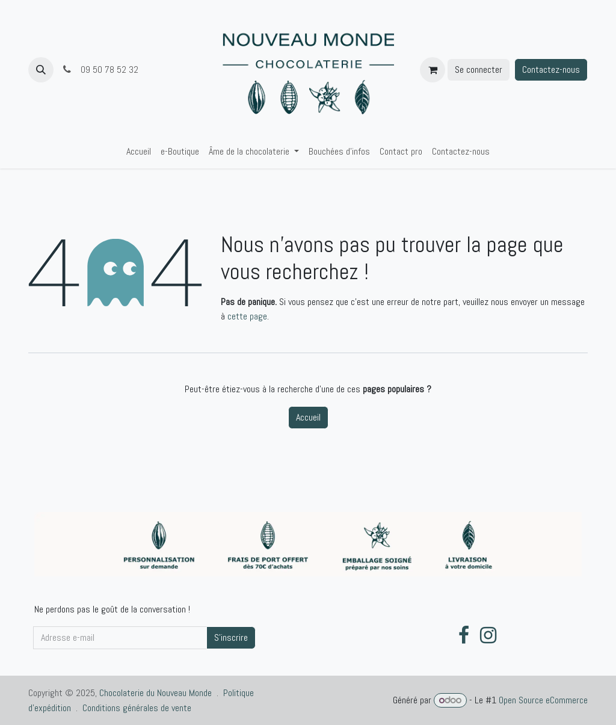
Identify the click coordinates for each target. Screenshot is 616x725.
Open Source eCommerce (543, 700)
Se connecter (478, 69)
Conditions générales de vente (136, 708)
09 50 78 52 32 (101, 69)
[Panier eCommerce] (432, 69)
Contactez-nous (551, 69)
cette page (247, 316)
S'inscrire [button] (231, 637)
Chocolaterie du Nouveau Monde (155, 692)
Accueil (308, 417)
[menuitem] (139, 152)
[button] (41, 69)
